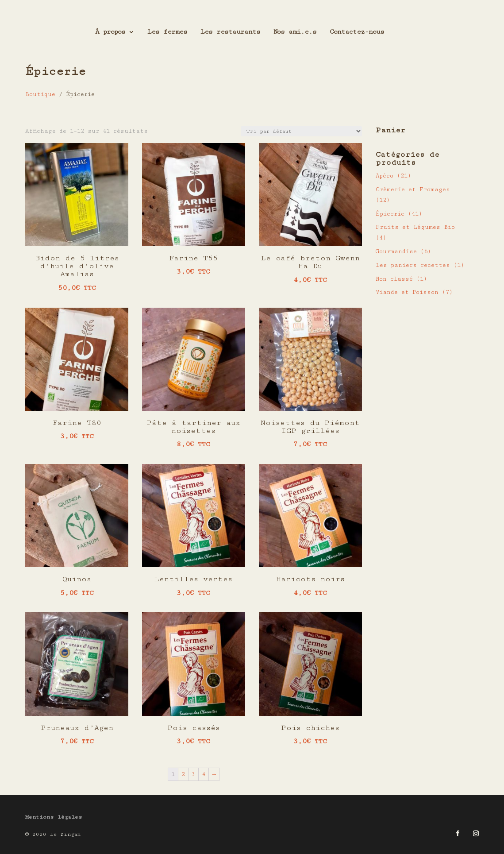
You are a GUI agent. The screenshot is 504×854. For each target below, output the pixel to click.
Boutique (40, 94)
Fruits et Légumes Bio (415, 227)
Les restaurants (230, 32)
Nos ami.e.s (294, 32)
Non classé (394, 278)
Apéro (384, 175)
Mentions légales (53, 817)
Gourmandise (396, 251)
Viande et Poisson (407, 292)
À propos (110, 32)
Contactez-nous (357, 32)
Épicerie (390, 213)
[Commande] (301, 131)
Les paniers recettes (413, 265)
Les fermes (167, 32)
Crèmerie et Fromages (413, 189)
